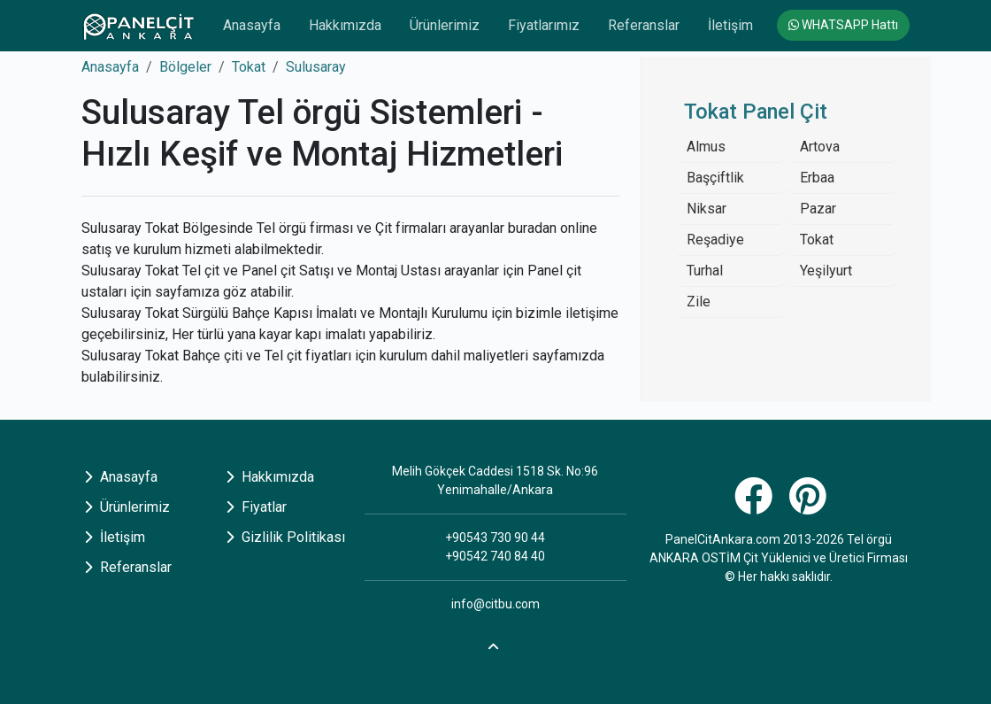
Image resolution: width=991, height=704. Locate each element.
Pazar (818, 208)
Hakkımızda (345, 25)
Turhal (705, 270)
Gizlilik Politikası (285, 537)
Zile (699, 301)
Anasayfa (251, 25)
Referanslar (644, 25)
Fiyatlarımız (544, 25)
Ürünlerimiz (445, 25)
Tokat (248, 66)
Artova (820, 146)
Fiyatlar (256, 507)
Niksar (706, 208)
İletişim (730, 25)
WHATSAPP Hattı (843, 25)
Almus (706, 146)
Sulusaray (316, 66)
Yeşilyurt (826, 270)
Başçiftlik (715, 177)
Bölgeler (185, 66)
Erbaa (817, 177)
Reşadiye (715, 239)
